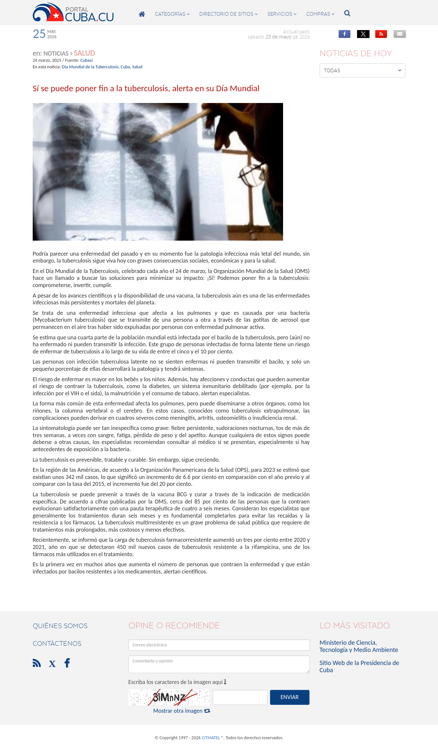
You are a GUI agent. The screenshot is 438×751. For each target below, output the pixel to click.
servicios (281, 14)
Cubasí (86, 60)
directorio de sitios (228, 14)
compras (320, 14)
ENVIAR (289, 697)
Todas (363, 70)
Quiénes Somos (60, 625)
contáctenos (57, 643)
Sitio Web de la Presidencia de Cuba (359, 666)
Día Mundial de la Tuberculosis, (90, 67)
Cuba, (126, 67)
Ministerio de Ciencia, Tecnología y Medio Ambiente (359, 646)
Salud (84, 53)
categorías (172, 14)
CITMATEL (211, 738)
